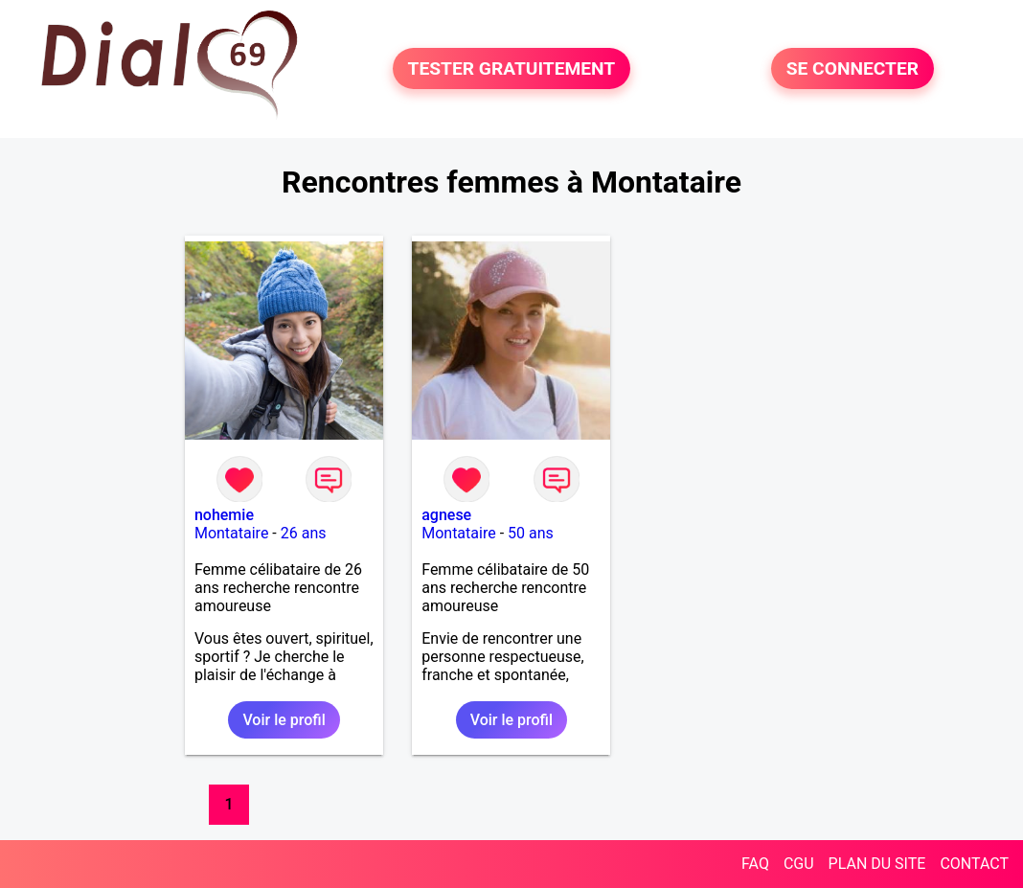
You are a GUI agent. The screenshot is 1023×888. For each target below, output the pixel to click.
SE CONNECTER (852, 68)
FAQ (755, 863)
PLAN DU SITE (877, 863)
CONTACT (974, 863)
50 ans (531, 533)
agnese (446, 515)
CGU (799, 863)
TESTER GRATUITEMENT (512, 68)
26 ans (304, 533)
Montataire (231, 533)
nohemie (224, 515)
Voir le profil (283, 720)
